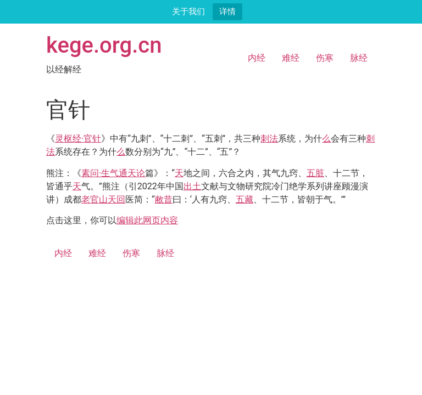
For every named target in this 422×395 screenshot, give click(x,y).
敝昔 (164, 199)
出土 (192, 186)
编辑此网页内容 (147, 220)
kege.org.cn (104, 45)
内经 (256, 58)
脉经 (359, 58)
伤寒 (325, 58)
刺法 (269, 138)
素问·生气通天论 (113, 173)
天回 (116, 199)
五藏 (244, 199)
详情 (227, 11)
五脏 (315, 173)
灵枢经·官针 (78, 138)
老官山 (94, 199)
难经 (290, 58)
